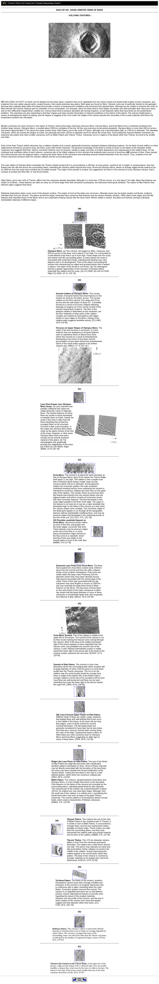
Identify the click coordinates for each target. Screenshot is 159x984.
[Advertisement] (79, 77)
